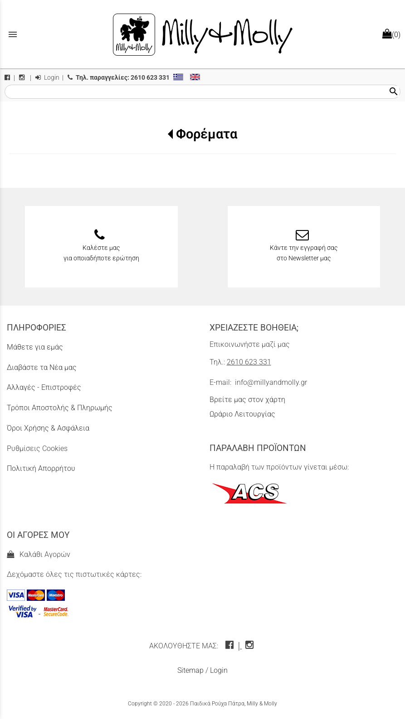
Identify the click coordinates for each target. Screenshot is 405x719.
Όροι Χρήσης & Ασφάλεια (48, 428)
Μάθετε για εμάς (35, 347)
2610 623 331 (249, 362)
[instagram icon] (250, 646)
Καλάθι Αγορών (38, 554)
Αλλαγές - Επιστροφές (44, 387)
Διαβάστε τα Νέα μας (42, 367)
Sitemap (190, 670)
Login (47, 77)
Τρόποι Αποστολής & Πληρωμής (59, 407)
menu (12, 34)
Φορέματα (206, 134)
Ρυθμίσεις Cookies (37, 448)
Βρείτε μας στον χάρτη (247, 399)
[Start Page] (202, 34)
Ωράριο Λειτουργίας (242, 414)
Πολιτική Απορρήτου (41, 468)
